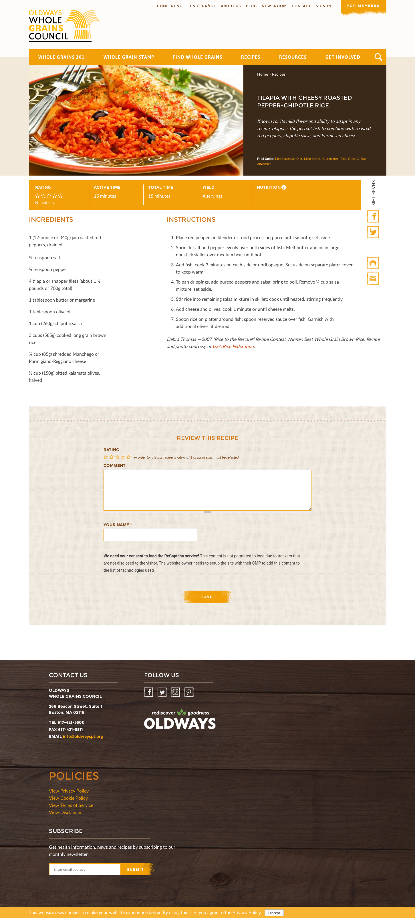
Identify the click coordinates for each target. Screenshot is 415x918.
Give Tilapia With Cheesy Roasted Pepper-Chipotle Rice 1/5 (106, 457)
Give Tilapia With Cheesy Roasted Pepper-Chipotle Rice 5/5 (129, 457)
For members (363, 5)
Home (262, 74)
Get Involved (342, 57)
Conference (171, 6)
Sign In (323, 6)
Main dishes (312, 158)
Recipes (250, 57)
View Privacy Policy (69, 790)
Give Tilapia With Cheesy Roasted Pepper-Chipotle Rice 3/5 (118, 457)
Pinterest (189, 692)
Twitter (373, 232)
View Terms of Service (71, 805)
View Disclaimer (65, 812)
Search (378, 57)
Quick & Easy (357, 158)
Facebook (373, 216)
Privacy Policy (247, 912)
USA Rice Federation (233, 346)
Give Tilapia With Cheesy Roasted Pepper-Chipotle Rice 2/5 (112, 457)
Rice (343, 158)
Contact (301, 6)
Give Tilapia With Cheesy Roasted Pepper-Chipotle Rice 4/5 (123, 457)
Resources (293, 57)
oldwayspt (180, 721)
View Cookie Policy (68, 798)
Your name (118, 524)
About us (231, 6)
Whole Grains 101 (61, 57)
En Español (203, 6)
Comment (115, 465)
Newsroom (274, 6)
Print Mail (373, 278)
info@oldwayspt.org (83, 736)
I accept (274, 913)
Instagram (176, 692)
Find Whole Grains (197, 57)
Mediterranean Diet (288, 158)
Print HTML (373, 263)
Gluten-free (330, 158)
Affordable (264, 164)
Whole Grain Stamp (129, 57)
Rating (111, 449)
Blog (251, 6)
